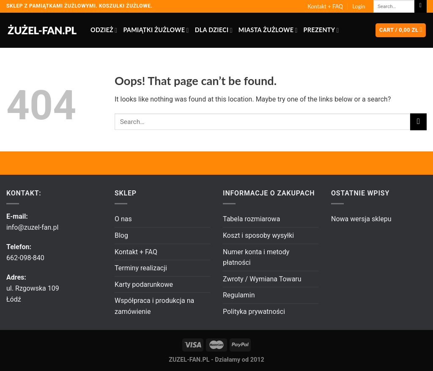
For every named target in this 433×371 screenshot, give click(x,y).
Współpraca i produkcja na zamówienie (154, 306)
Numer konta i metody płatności (256, 257)
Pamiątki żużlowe (156, 30)
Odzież (103, 30)
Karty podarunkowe (144, 284)
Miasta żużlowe (268, 30)
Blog (121, 235)
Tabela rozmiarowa (251, 219)
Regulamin (239, 295)
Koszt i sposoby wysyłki (258, 235)
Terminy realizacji (141, 268)
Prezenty (321, 30)
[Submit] (420, 6)
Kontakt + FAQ (325, 6)
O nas (123, 219)
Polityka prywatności (254, 312)
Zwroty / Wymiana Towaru (262, 279)
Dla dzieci (214, 30)
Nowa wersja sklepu (361, 219)
